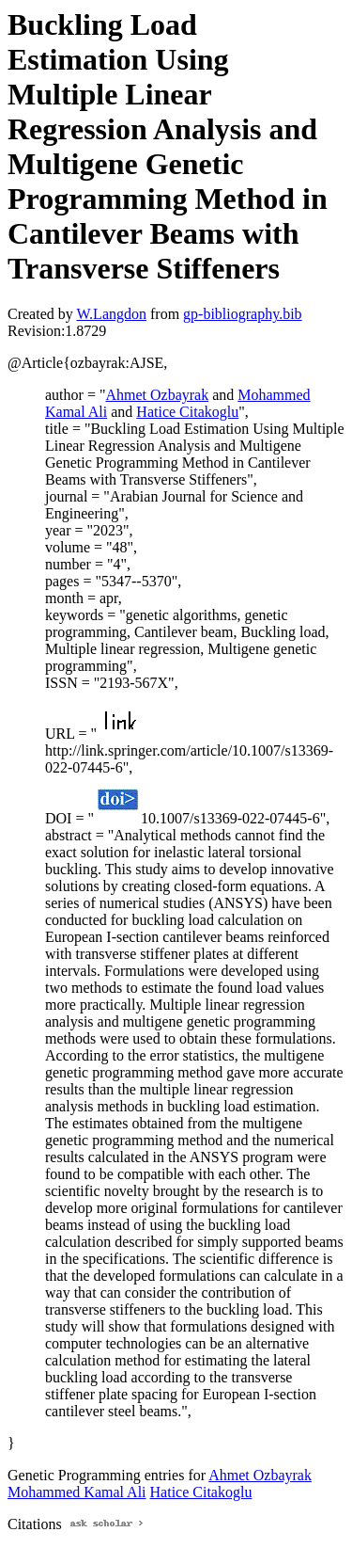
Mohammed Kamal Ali (77, 1492)
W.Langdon (111, 314)
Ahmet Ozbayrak (156, 395)
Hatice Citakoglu (187, 412)
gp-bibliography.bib (242, 314)
